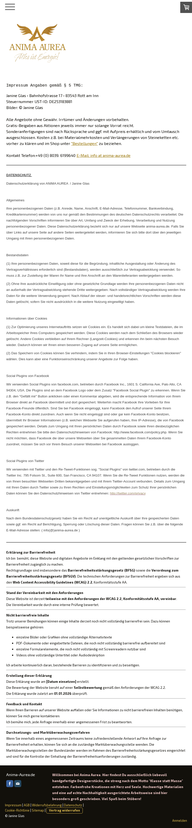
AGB (27, 805)
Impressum (13, 805)
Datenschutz (73, 805)
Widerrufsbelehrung (47, 805)
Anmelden (179, 821)
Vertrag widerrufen (64, 810)
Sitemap (38, 810)
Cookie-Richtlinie (17, 810)
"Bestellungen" (84, 143)
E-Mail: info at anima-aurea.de (103, 155)
